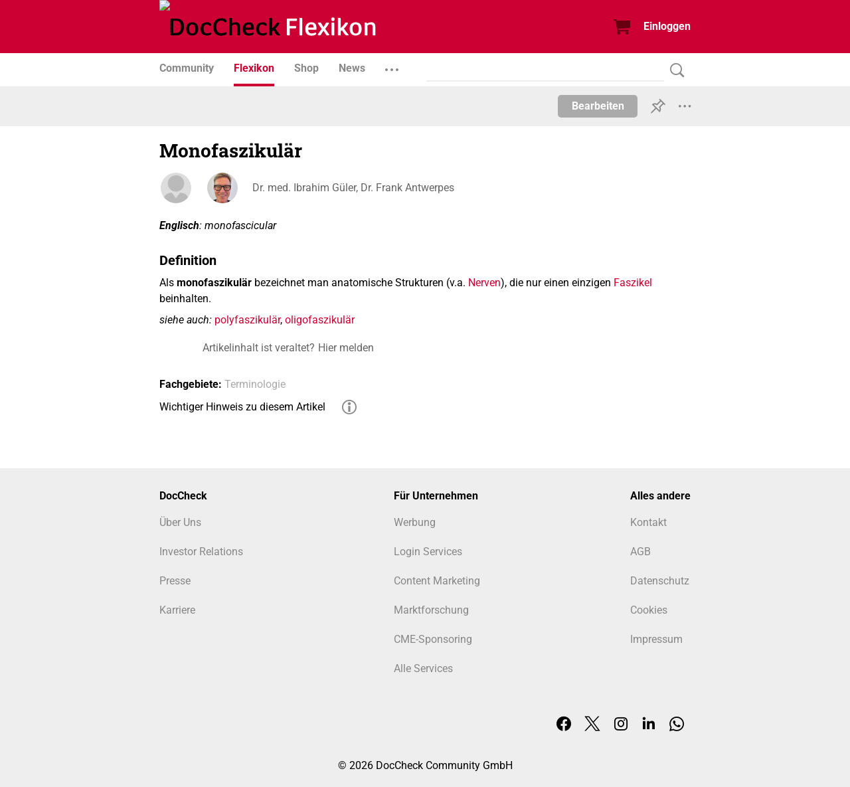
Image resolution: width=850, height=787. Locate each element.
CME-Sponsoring (433, 639)
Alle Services (423, 668)
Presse (175, 580)
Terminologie (255, 384)
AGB (640, 551)
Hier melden (346, 347)
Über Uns (180, 522)
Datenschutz (659, 580)
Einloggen (667, 26)
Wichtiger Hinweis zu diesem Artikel (242, 406)
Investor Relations (201, 551)
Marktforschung (431, 610)
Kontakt (648, 522)
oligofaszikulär (320, 319)
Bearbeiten (598, 106)
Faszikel (633, 282)
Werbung (415, 522)
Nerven (484, 282)
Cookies (648, 610)
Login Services (428, 551)
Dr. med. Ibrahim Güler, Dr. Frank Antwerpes (353, 187)
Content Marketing (437, 580)
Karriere (177, 610)
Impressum (656, 639)
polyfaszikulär (247, 319)
